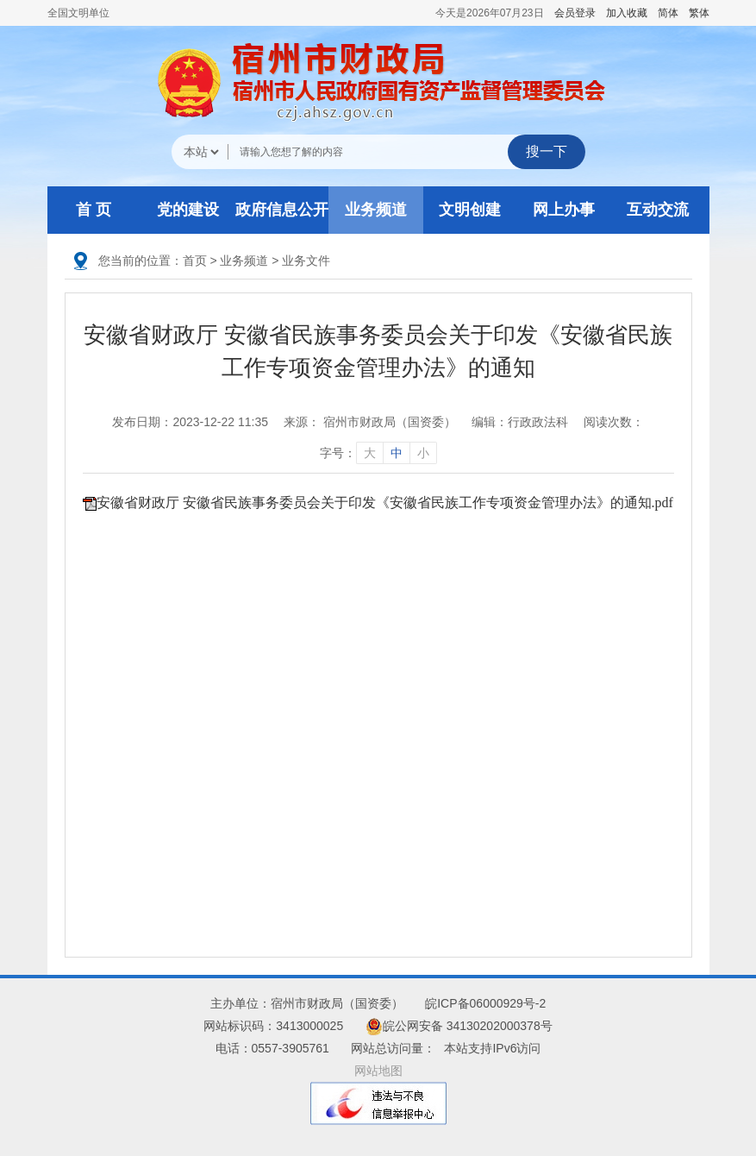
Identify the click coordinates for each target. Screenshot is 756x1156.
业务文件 (306, 260)
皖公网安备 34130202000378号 (459, 1026)
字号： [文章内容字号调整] (378, 453)
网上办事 (564, 209)
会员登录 (575, 13)
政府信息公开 (281, 209)
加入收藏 (626, 13)
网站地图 (378, 1070)
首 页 (93, 209)
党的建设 (188, 209)
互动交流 (658, 209)
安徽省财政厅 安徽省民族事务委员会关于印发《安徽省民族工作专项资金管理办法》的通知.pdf (385, 502)
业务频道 (376, 209)
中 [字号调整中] (396, 453)
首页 (195, 260)
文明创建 (470, 209)
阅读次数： (614, 422)
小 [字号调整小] (423, 453)
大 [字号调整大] (370, 453)
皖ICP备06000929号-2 (485, 1003)
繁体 (699, 13)
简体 (668, 13)
